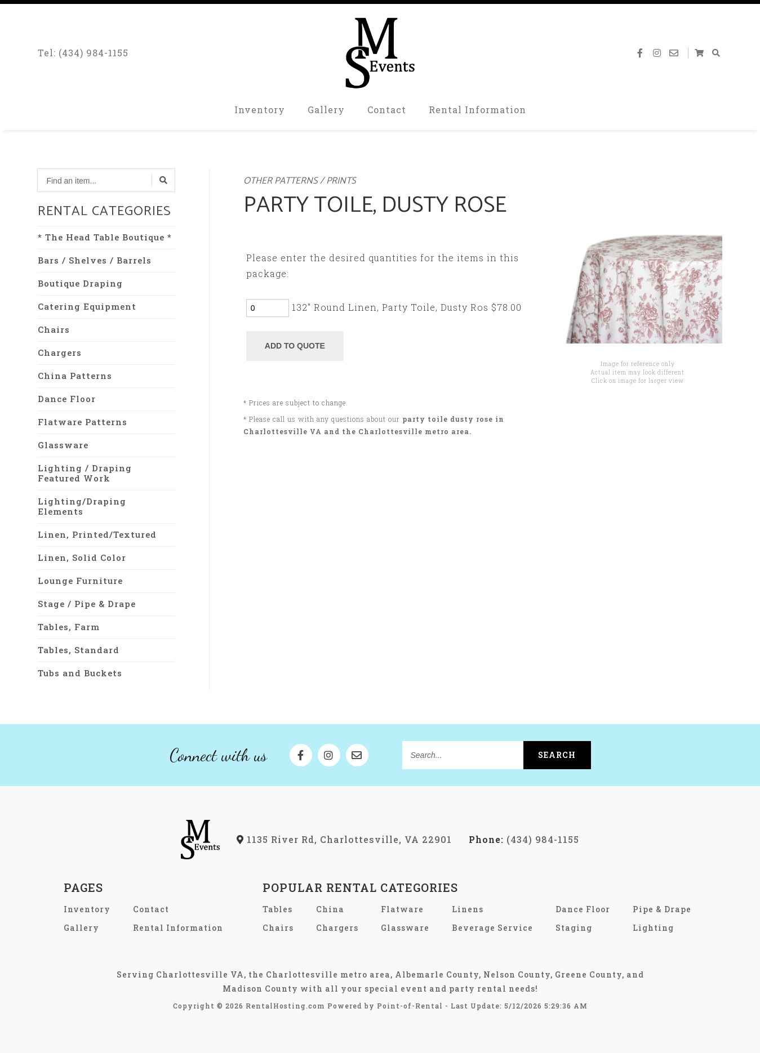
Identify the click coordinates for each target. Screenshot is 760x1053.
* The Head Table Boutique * (105, 237)
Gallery (326, 112)
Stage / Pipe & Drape (87, 603)
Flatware (402, 909)
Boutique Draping (80, 283)
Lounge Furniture (80, 580)
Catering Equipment (87, 306)
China (330, 909)
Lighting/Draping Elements (82, 506)
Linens (467, 909)
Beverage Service (492, 927)
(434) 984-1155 (524, 839)
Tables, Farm (69, 626)
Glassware (63, 444)
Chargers (60, 352)
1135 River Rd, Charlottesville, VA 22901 (344, 839)
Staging (573, 927)
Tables (277, 909)
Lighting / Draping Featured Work (85, 473)
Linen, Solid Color (82, 557)
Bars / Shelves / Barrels (95, 260)
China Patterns (75, 375)
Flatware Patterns (82, 421)
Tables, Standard (78, 649)
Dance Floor (67, 398)
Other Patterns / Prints (299, 181)
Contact (386, 112)
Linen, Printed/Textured (97, 534)
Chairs (54, 329)
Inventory (259, 112)
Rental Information (477, 112)
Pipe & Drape (662, 909)
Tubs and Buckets (80, 673)
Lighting (653, 927)
